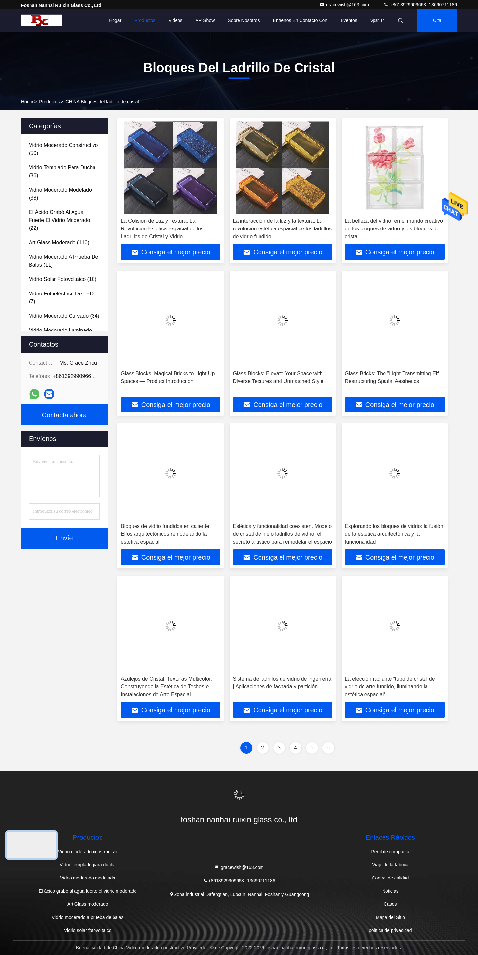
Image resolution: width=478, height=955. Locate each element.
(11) (63, 261)
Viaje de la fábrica (390, 864)
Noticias (390, 891)
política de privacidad (390, 930)
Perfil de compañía (390, 851)
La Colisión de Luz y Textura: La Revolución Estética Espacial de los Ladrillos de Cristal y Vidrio (162, 228)
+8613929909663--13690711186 (420, 4)
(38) (60, 194)
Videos (175, 20)
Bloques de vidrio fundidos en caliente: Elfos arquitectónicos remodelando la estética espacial (166, 534)
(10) (62, 279)
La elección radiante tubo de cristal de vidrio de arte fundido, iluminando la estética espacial (390, 686)
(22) (59, 220)
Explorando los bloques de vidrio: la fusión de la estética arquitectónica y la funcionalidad (394, 534)
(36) (62, 171)
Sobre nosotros (244, 20)
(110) (59, 242)
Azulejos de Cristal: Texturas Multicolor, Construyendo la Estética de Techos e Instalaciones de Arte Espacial (166, 686)
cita (437, 20)
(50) (63, 149)
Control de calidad (390, 877)
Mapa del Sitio (390, 917)
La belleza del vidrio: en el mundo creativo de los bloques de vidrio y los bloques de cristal (394, 228)
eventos (349, 20)
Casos (390, 904)
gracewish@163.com (345, 4)
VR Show (205, 20)
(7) (61, 297)
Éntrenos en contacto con (300, 20)
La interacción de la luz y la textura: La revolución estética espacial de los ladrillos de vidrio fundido (282, 228)
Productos (145, 20)
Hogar (115, 20)
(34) (64, 316)
